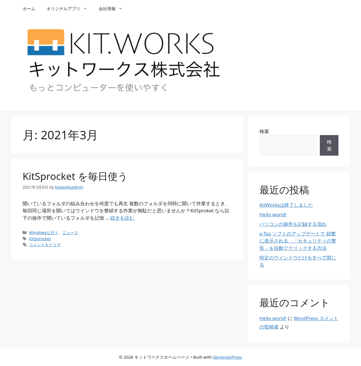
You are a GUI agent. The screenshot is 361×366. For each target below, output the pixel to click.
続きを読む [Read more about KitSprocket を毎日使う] (122, 218)
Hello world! (273, 214)
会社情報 (113, 8)
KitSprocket (40, 238)
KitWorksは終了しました (286, 205)
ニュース (70, 232)
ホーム (29, 8)
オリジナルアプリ (70, 8)
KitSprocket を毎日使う (75, 176)
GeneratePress (227, 357)
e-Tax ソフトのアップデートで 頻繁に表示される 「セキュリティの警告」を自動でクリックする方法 (297, 240)
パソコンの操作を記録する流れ (293, 224)
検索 (264, 131)
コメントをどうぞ (45, 244)
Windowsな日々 (43, 232)
